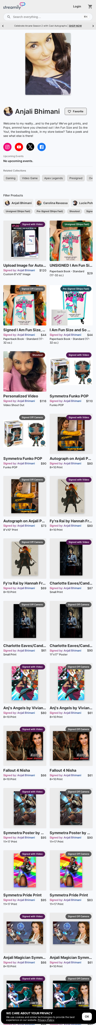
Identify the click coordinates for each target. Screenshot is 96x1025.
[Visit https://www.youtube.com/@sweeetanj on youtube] (19, 147)
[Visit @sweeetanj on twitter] (30, 147)
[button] (10, 178)
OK (87, 1016)
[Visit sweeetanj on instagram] (7, 147)
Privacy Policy (46, 1019)
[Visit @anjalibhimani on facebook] (41, 147)
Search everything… (48, 17)
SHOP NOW (75, 25)
